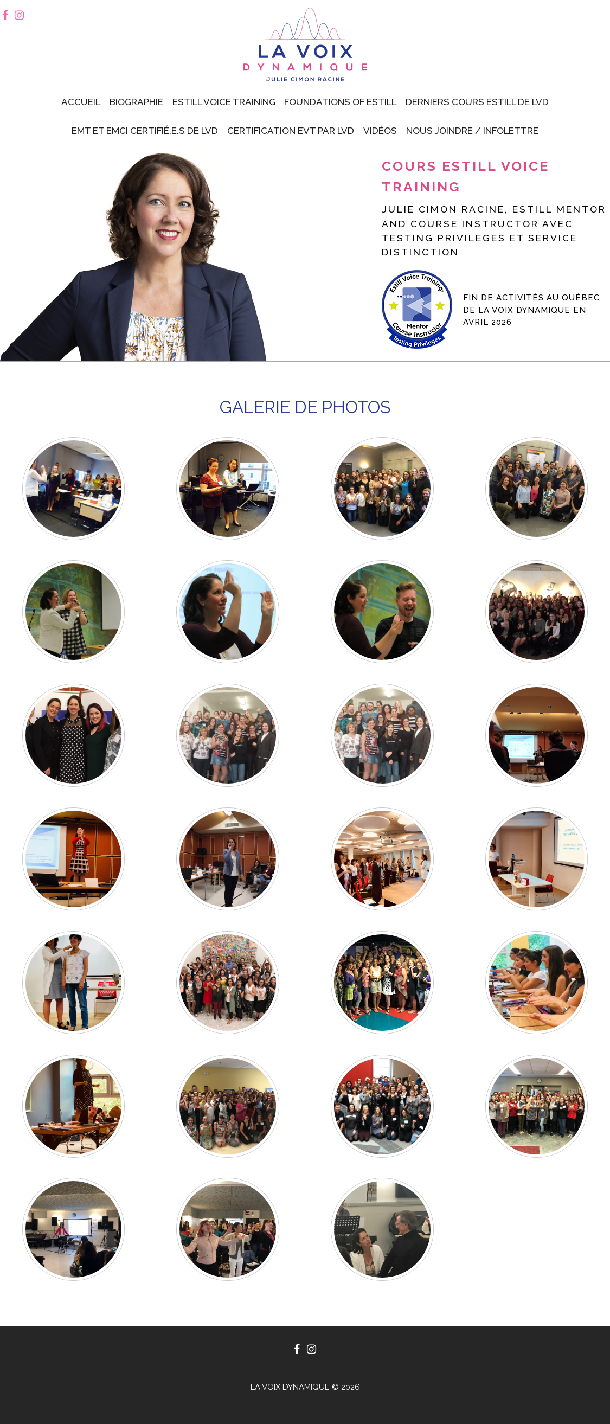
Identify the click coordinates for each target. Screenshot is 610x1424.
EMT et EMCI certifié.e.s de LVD (145, 130)
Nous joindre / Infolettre (472, 130)
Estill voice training (223, 102)
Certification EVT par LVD (290, 130)
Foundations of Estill (340, 102)
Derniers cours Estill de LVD (477, 102)
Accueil (80, 102)
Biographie (136, 102)
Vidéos (380, 130)
